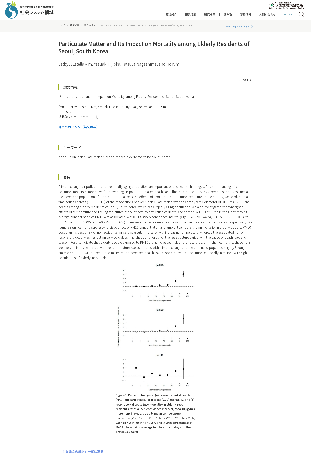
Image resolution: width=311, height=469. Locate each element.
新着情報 (245, 14)
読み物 (228, 14)
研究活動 (190, 14)
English (288, 14)
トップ (61, 25)
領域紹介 (171, 14)
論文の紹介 (89, 25)
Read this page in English (238, 26)
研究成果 (209, 14)
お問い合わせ (267, 14)
